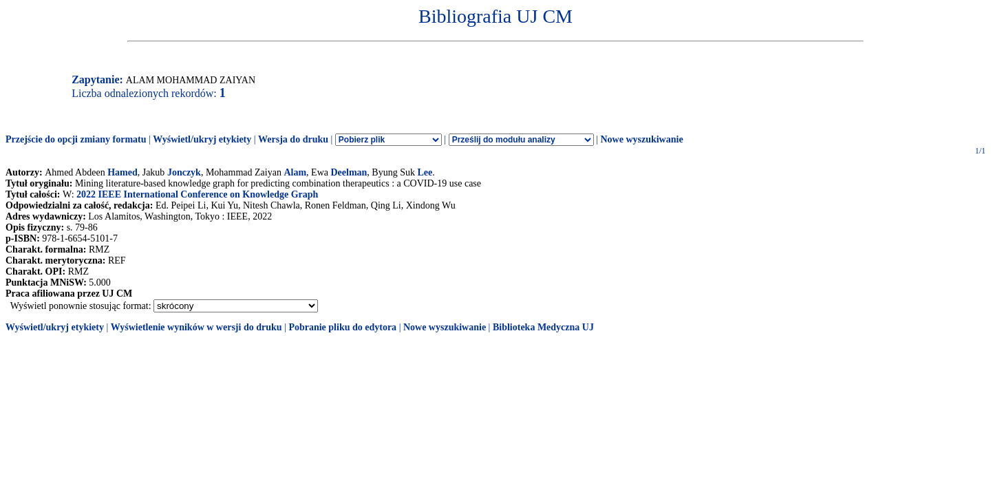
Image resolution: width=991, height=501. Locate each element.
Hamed (122, 172)
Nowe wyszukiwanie (641, 139)
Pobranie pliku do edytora (342, 327)
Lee (424, 172)
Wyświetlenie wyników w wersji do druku (196, 327)
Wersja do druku (293, 139)
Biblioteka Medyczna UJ (543, 327)
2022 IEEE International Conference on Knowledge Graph (197, 194)
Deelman (348, 172)
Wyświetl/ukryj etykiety (202, 139)
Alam (295, 172)
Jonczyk (184, 172)
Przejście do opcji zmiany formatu (76, 139)
